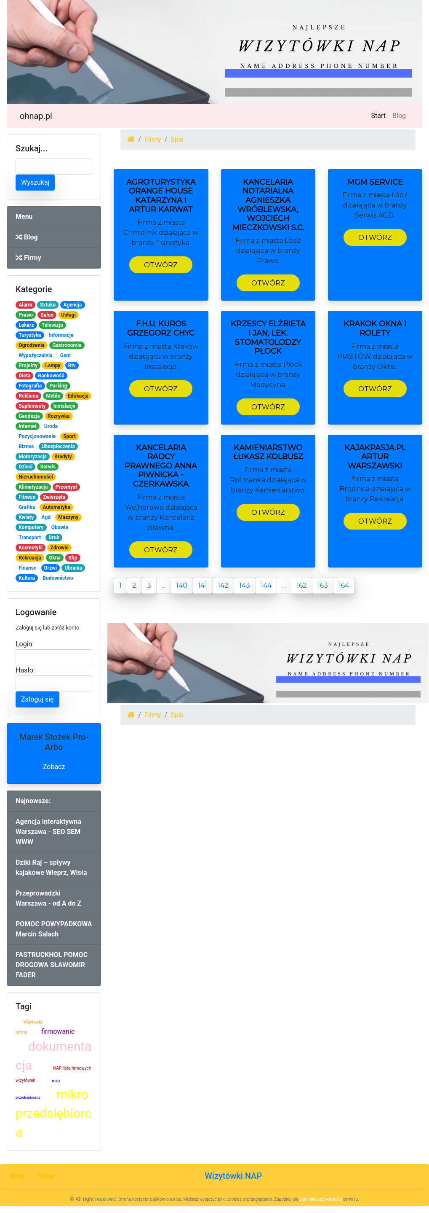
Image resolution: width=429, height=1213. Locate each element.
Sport (69, 436)
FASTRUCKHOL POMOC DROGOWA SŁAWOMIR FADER (52, 965)
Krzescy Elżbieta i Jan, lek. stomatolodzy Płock (268, 337)
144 (266, 585)
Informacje (61, 335)
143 (244, 585)
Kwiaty (26, 517)
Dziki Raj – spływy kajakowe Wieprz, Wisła (51, 867)
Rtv (72, 365)
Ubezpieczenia (58, 446)
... (163, 585)
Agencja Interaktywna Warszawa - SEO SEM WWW (48, 832)
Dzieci (25, 467)
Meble (53, 396)
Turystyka (30, 335)
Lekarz (26, 325)
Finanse (27, 568)
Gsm (65, 355)
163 (322, 585)
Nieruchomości (36, 477)
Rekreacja (30, 558)
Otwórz (161, 265)
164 (343, 585)
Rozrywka (59, 416)
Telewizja (52, 325)
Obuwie (59, 527)
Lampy (52, 365)
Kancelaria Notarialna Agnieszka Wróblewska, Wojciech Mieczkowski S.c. (268, 205)
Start (380, 115)
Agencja (72, 305)
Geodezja (29, 416)
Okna (55, 558)
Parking (58, 386)
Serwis (48, 467)
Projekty (28, 365)
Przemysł (66, 487)
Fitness (27, 497)
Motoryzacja (33, 457)
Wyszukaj (35, 182)
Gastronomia (66, 345)
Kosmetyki (31, 548)
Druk (53, 538)
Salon (46, 315)
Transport (30, 538)
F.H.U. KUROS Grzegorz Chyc (161, 328)
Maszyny (68, 517)
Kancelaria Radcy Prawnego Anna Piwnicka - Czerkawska (161, 466)
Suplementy (32, 406)
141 (202, 585)
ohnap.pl (36, 116)
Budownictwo (58, 578)
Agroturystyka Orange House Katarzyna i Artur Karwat (161, 196)
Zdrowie (60, 548)
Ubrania (73, 568)
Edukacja (78, 396)
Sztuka (48, 305)
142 (223, 585)
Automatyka (56, 507)
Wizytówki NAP (233, 1176)
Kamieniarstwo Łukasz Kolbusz (268, 452)
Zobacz (54, 767)
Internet (27, 426)
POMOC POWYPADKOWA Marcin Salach (54, 929)
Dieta (24, 376)
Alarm (25, 305)
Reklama (28, 396)
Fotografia (30, 386)
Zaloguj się (37, 699)
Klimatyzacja (33, 487)
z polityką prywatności (320, 1199)
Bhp (72, 558)
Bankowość (51, 376)
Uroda (51, 426)
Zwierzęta (54, 497)
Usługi (68, 315)
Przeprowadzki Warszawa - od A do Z (48, 898)
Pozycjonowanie (37, 436)
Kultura (27, 578)
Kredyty (63, 457)
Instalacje (64, 406)
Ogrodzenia (32, 345)
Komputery (31, 527)
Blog (399, 116)
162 (301, 585)
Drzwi (50, 568)
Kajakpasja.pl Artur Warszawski (375, 457)
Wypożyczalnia (35, 355)
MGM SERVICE (375, 182)
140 (181, 585)
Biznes (26, 446)
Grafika (27, 507)
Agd (46, 517)
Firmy (28, 258)
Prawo (26, 315)
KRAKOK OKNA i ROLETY (375, 328)
